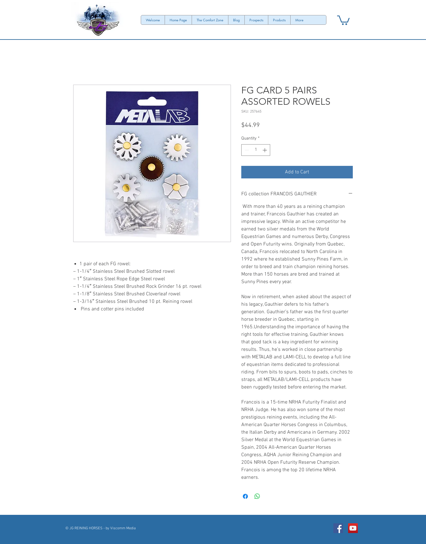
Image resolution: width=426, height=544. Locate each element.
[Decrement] (246, 150)
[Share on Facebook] (245, 496)
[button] (343, 19)
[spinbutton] (255, 150)
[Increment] (265, 150)
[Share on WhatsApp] (257, 496)
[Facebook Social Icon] (338, 528)
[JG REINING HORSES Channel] (353, 528)
